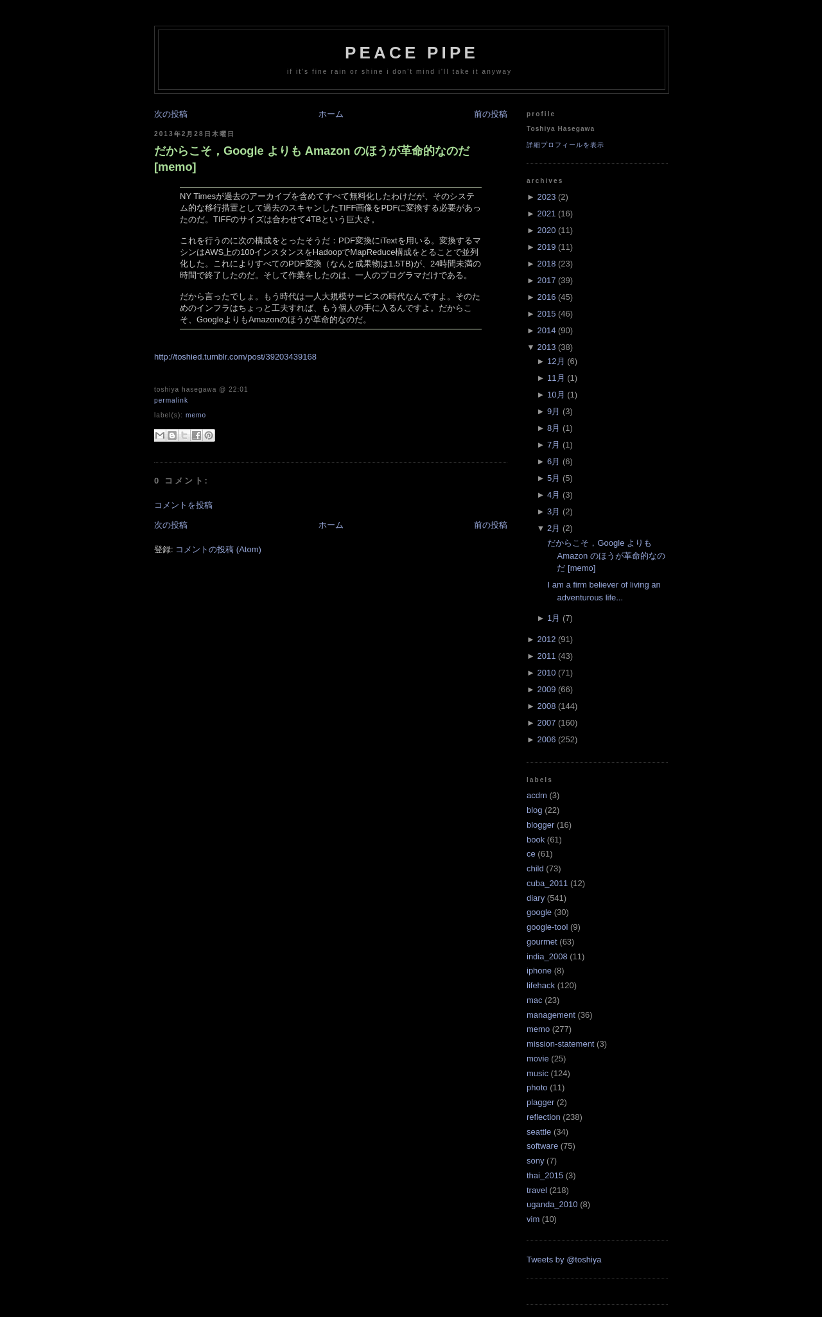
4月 (553, 495)
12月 (555, 361)
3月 (553, 511)
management (551, 1015)
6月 (553, 461)
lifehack (541, 985)
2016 (546, 297)
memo (196, 415)
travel (537, 1190)
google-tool (547, 927)
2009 (546, 689)
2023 (546, 197)
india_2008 (547, 956)
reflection (544, 1117)
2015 (546, 313)
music (537, 1073)
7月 (553, 444)
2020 (546, 230)
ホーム (331, 114)
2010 (546, 672)
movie (538, 1058)
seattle (539, 1132)
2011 (546, 656)
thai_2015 (545, 1175)
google (539, 912)
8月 (553, 428)
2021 (546, 213)
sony (535, 1160)
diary (536, 898)
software (542, 1146)
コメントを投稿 (183, 505)
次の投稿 (171, 114)
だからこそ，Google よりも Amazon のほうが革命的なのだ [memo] (311, 158)
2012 (546, 639)
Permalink (171, 400)
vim (533, 1219)
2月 (553, 528)
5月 (553, 478)
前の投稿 (490, 114)
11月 (555, 378)
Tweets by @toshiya (564, 1259)
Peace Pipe (411, 52)
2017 (546, 280)
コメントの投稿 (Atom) (218, 549)
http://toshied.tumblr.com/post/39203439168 (235, 357)
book (536, 839)
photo (537, 1087)
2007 (546, 723)
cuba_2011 (547, 883)
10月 (555, 394)
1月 (553, 618)
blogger (540, 825)
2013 (546, 347)
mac (535, 1000)
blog (535, 810)
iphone (539, 970)
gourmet (542, 941)
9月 (553, 411)
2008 (546, 706)
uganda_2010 (552, 1204)
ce (531, 854)
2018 (546, 263)
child (535, 868)
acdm (537, 795)
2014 (546, 330)
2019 (546, 247)
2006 (546, 739)
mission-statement (560, 1044)
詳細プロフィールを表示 (565, 144)
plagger (540, 1102)
